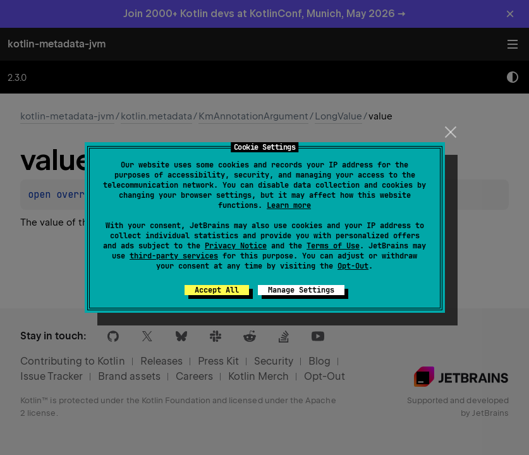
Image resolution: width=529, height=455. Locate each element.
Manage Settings (301, 290)
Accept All (217, 290)
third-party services (174, 256)
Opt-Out (352, 266)
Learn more (289, 205)
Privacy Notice (236, 246)
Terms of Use (333, 246)
